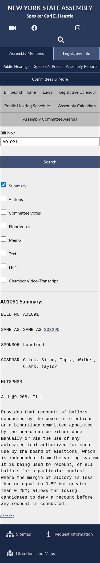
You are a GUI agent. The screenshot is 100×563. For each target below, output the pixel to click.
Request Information (69, 533)
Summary (17, 187)
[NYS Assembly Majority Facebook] (34, 30)
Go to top (7, 517)
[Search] (61, 42)
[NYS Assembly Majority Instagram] (78, 30)
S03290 (52, 331)
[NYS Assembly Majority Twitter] (56, 30)
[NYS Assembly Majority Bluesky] (39, 42)
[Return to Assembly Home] (50, 12)
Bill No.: (7, 133)
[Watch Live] (12, 30)
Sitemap (19, 533)
